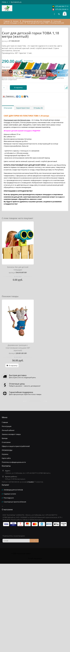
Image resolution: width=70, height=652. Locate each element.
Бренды (5, 526)
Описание (8, 196)
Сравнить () (16, 2)
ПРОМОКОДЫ (7, 538)
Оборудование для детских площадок (36, 21)
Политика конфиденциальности (14, 550)
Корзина (5, 542)
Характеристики (23, 196)
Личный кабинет (8, 518)
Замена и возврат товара (11, 522)
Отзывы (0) (38, 196)
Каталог (16, 21)
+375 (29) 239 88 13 (61, 9)
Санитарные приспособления (15, 590)
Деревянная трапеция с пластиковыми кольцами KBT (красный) (18, 436)
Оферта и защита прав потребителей (16, 534)
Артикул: (5, 129)
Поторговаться (28, 149)
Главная (7, 21)
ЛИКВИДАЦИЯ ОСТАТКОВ (13, 578)
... (2, 594)
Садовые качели (10, 582)
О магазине (6, 530)
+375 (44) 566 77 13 (61, 6)
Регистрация (6, 514)
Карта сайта (6, 546)
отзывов (30, 570)
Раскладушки (9, 586)
